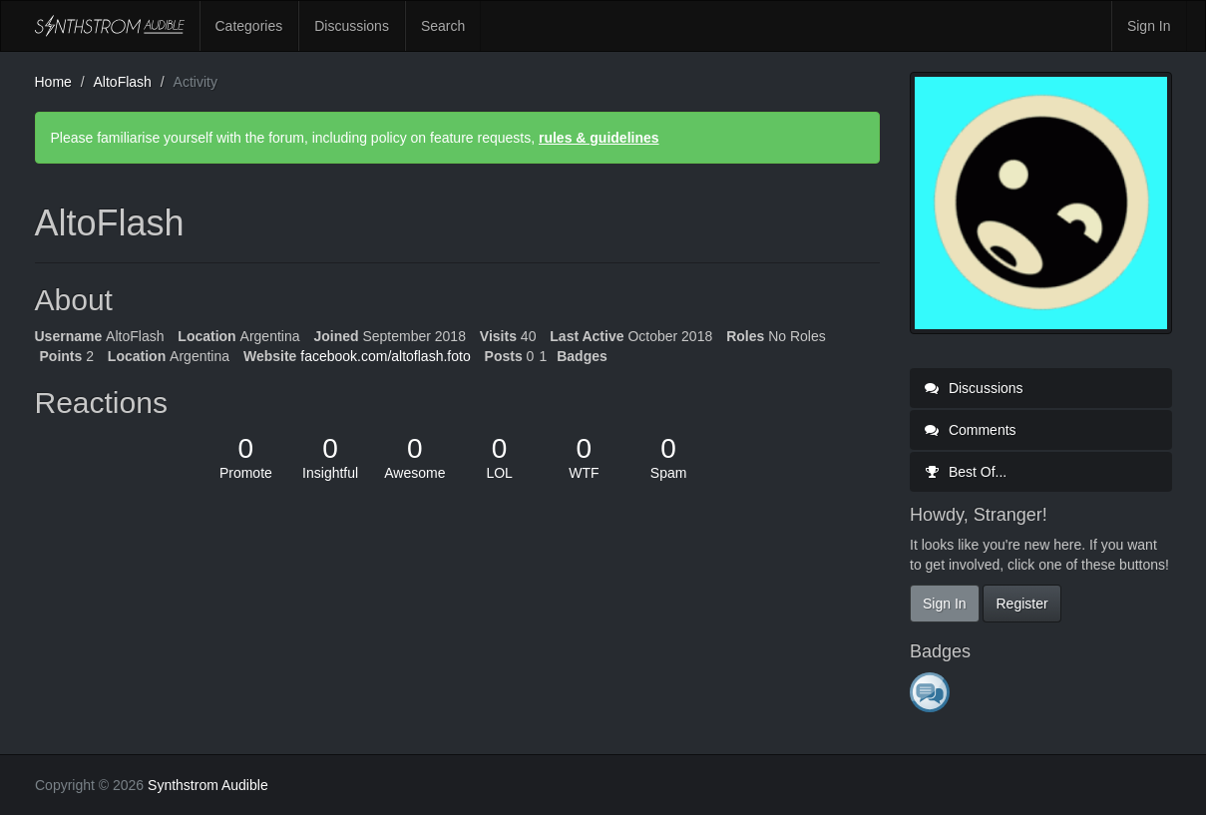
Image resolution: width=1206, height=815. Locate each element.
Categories (249, 26)
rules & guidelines (599, 138)
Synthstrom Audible (110, 26)
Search (443, 26)
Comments (970, 430)
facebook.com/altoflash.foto (385, 356)
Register (1021, 603)
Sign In (1149, 26)
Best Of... (965, 472)
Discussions (351, 26)
